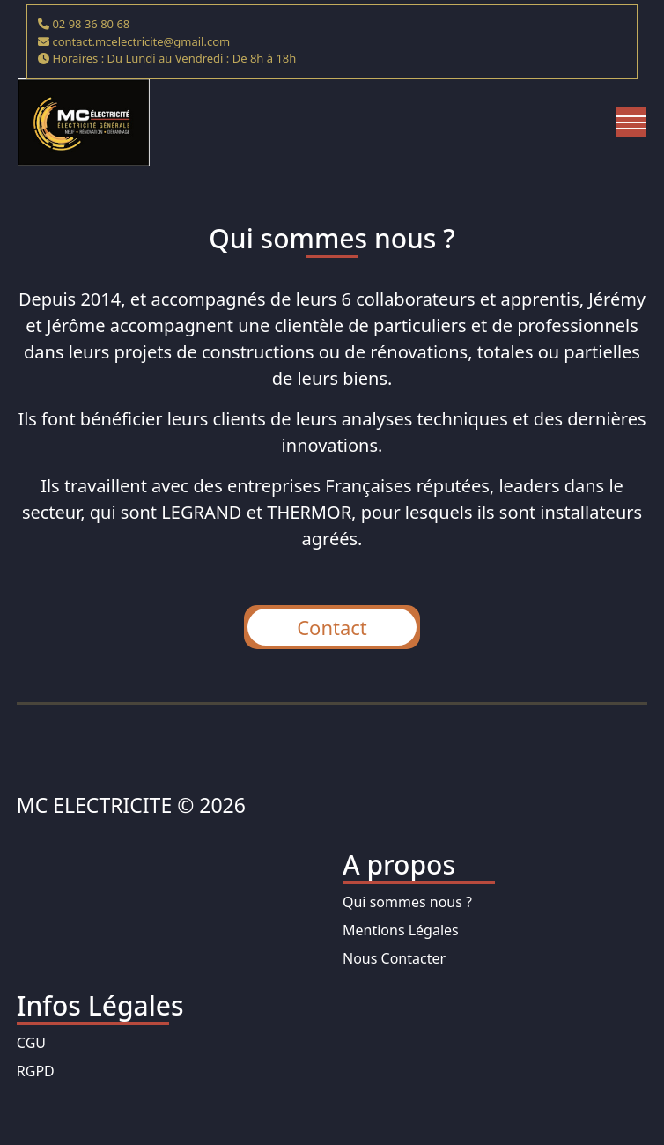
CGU (31, 1043)
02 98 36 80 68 (90, 24)
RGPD (36, 1071)
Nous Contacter (394, 958)
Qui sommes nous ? (407, 902)
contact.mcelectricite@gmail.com (141, 41)
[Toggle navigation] (631, 122)
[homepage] (84, 122)
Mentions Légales (401, 930)
